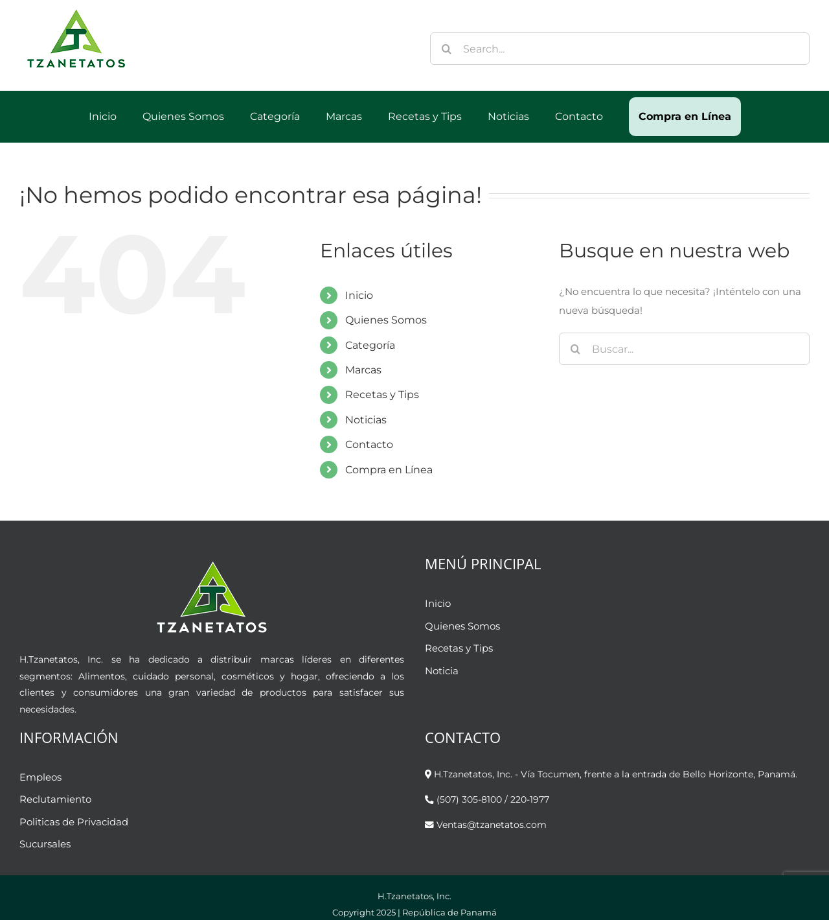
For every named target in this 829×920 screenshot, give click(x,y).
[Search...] (620, 48)
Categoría (370, 345)
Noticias (366, 420)
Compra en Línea (389, 470)
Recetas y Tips (382, 394)
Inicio (359, 295)
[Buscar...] (684, 349)
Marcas (363, 370)
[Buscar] (446, 48)
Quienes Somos (386, 320)
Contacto (369, 444)
